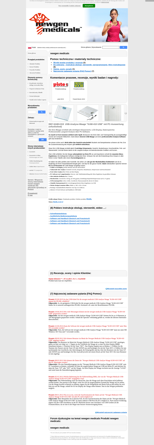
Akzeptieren (89, 6)
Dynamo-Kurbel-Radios (38, 174)
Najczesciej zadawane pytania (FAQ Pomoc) (72, 71)
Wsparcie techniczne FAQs (36, 89)
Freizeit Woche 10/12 (79, 99)
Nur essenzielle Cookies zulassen (69, 6)
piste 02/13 (60, 99)
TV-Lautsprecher (35, 170)
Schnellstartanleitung (58, 213)
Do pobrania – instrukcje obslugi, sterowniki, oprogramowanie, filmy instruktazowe (89, 65)
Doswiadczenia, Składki (35, 92)
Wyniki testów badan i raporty (37, 100)
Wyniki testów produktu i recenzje (68, 63)
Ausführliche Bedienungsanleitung (63, 216)
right (126, 113)
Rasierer (37, 166)
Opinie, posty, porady (62, 69)
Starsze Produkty (34, 67)
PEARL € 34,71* (58, 202)
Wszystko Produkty (34, 70)
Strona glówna (86, 47)
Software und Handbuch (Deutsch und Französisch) (70, 218)
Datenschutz (105, 2)
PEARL (89, 199)
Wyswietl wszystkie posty (117, 289)
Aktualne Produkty (34, 64)
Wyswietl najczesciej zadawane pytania (112, 412)
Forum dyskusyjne (34, 96)
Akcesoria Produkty (34, 73)
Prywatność (32, 193)
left (50, 113)
